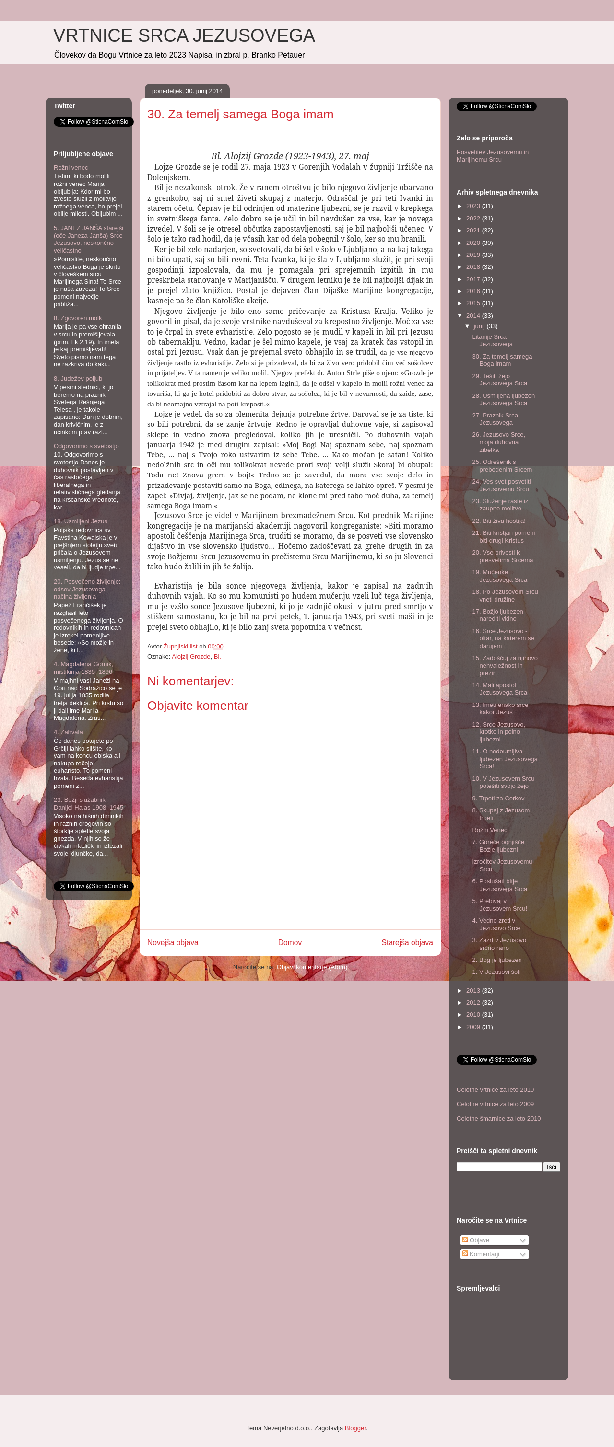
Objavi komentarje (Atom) (312, 967)
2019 (474, 254)
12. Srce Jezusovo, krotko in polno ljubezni (498, 732)
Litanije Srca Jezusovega (492, 340)
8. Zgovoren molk (78, 318)
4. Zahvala (68, 732)
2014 (474, 315)
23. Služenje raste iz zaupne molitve (500, 505)
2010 (474, 1014)
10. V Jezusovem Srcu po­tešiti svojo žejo (503, 782)
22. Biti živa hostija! (498, 520)
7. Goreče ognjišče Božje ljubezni (498, 845)
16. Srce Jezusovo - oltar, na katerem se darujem (503, 638)
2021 (474, 230)
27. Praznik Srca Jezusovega (495, 419)
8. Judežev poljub (78, 378)
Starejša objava (408, 942)
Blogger (355, 1428)
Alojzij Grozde (191, 656)
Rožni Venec (489, 829)
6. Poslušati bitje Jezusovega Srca (499, 885)
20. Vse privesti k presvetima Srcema (502, 556)
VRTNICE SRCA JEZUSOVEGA (184, 35)
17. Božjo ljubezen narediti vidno (497, 615)
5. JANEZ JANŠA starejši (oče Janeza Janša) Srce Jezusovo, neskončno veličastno (88, 239)
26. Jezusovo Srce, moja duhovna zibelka (498, 442)
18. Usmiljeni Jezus (80, 521)
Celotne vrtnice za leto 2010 (495, 1089)
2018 (474, 266)
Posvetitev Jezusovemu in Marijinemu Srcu (493, 156)
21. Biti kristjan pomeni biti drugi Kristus (503, 536)
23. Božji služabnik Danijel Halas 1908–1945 (88, 803)
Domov (290, 942)
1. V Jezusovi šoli (496, 971)
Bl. (217, 656)
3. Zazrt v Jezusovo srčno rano (499, 944)
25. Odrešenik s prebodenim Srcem (502, 465)
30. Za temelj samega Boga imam (502, 360)
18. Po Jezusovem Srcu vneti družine (505, 595)
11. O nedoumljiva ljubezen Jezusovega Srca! (504, 759)
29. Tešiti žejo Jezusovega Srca (499, 379)
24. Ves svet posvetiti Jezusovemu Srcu (501, 485)
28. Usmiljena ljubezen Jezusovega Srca (503, 399)
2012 (474, 1002)
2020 (474, 242)
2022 (474, 218)
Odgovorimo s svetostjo (86, 446)
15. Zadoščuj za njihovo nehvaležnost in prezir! (505, 665)
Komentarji (481, 1254)
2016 (474, 291)
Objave (476, 1240)
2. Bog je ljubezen (496, 959)
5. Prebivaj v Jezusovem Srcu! (499, 904)
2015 (474, 303)
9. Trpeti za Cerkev (498, 798)
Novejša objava (173, 942)
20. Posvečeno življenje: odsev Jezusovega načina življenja (87, 589)
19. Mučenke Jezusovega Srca (499, 575)
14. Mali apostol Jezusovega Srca (499, 689)
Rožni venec (71, 167)
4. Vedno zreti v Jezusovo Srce (496, 924)
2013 (474, 990)
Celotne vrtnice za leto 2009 (495, 1104)
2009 (474, 1026)
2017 (474, 279)
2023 (474, 205)
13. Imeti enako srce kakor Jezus (500, 708)
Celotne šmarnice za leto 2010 (499, 1118)
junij (480, 326)
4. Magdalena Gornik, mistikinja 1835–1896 (83, 667)
